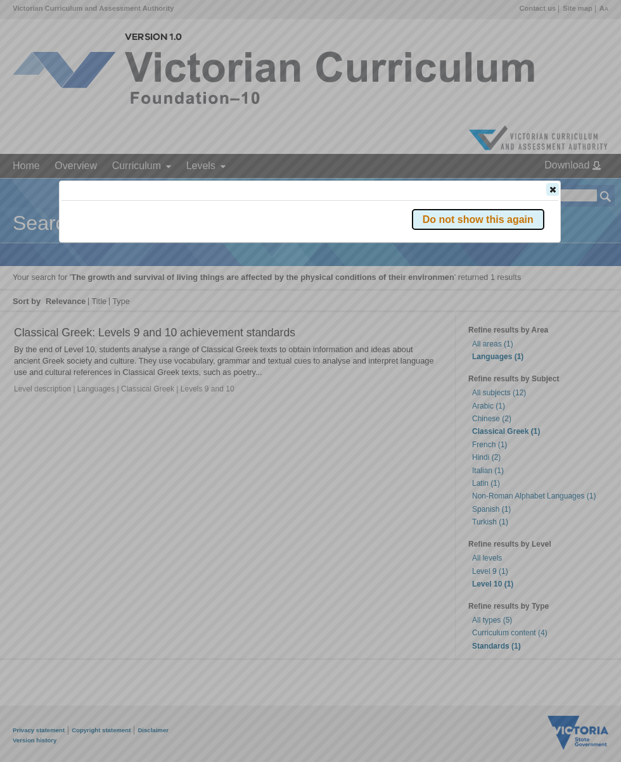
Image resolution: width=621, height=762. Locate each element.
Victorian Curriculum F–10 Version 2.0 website (206, 260)
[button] (552, 189)
